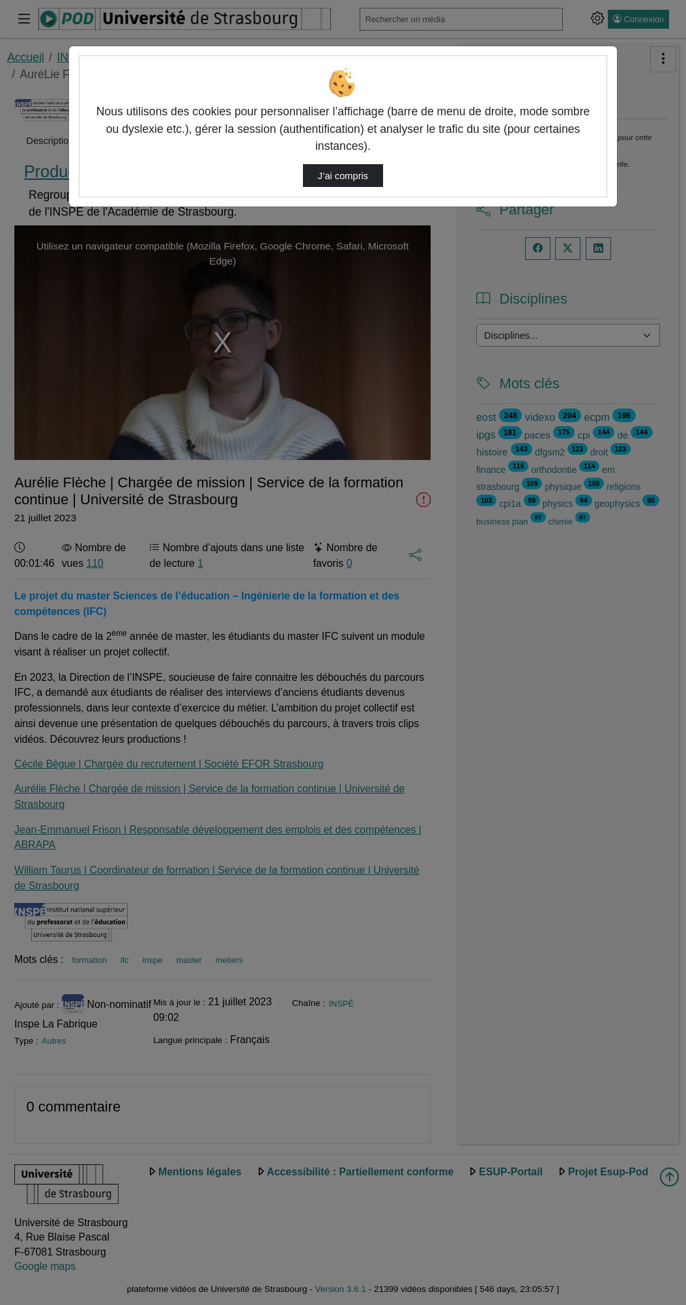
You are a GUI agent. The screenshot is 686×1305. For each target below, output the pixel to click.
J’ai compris (343, 176)
